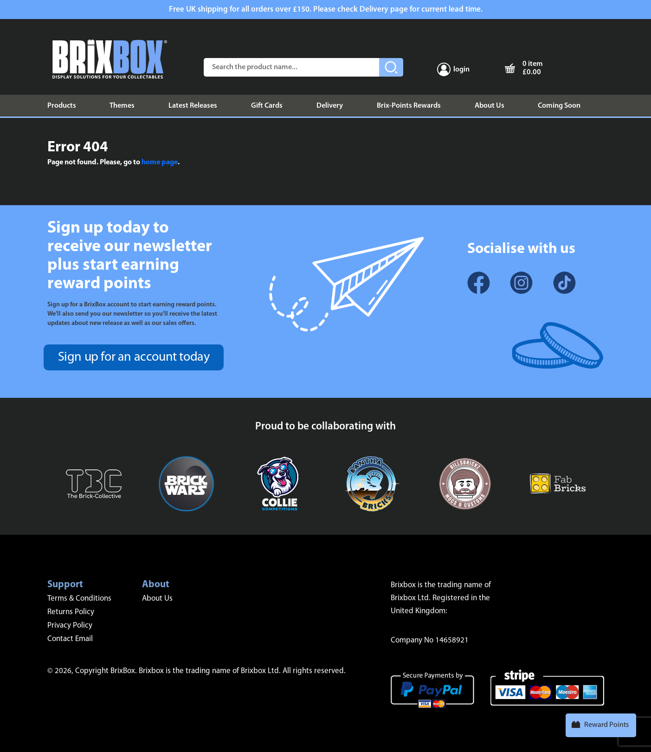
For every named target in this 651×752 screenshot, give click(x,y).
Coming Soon (559, 106)
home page (160, 162)
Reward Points (606, 725)
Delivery (329, 106)
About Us (489, 106)
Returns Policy (70, 612)
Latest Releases (192, 106)
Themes (122, 106)
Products (61, 106)
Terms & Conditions (79, 599)
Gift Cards (267, 106)
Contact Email (70, 639)
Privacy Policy (69, 625)
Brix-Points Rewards (409, 106)
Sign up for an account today (134, 357)
